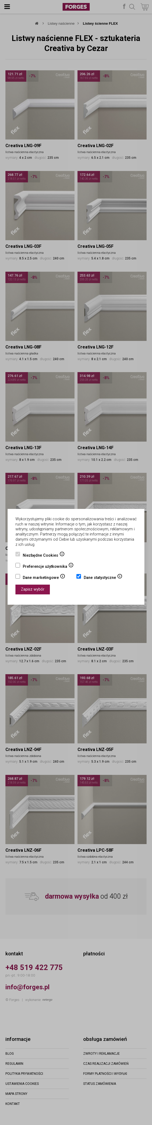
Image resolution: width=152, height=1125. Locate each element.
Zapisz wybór (32, 589)
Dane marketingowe (44, 578)
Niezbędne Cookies (44, 556)
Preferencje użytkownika (48, 567)
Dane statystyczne (103, 578)
